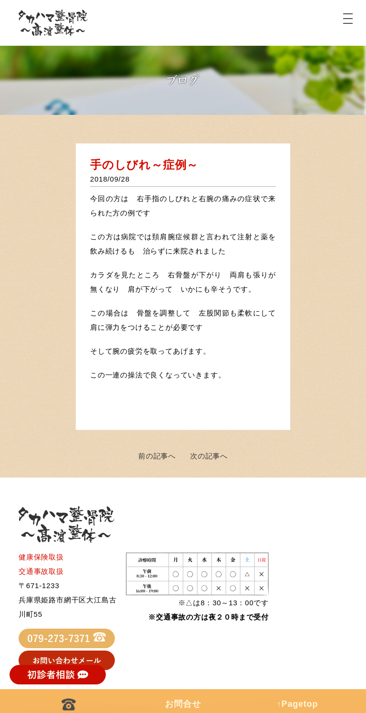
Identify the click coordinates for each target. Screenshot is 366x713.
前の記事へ (157, 456)
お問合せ (183, 704)
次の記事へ (209, 456)
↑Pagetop (297, 704)
